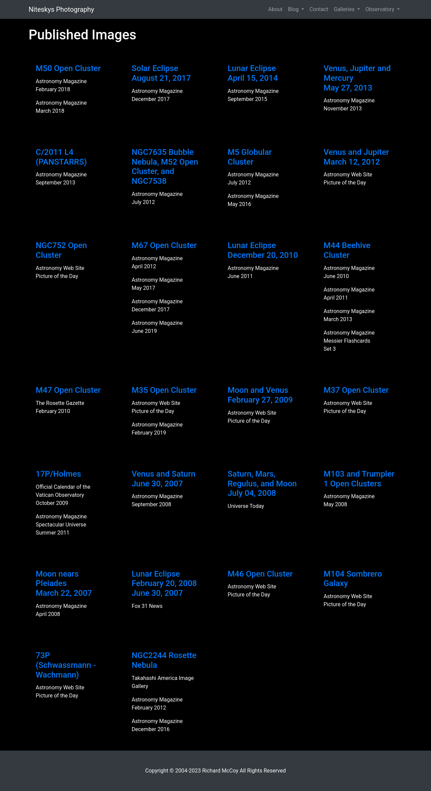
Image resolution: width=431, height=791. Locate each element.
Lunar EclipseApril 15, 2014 (253, 73)
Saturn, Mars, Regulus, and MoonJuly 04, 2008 (262, 483)
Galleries (345, 9)
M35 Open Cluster (164, 390)
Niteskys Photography (61, 9)
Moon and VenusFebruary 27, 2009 (260, 395)
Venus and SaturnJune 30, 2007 (163, 478)
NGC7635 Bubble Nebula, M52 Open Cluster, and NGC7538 (165, 166)
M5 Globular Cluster (250, 157)
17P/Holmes (58, 474)
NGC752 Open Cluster (61, 250)
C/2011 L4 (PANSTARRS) (61, 157)
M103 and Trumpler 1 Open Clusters (359, 478)
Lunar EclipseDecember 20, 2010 (263, 250)
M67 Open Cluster (164, 245)
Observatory (380, 9)
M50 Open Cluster (68, 68)
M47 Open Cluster (68, 390)
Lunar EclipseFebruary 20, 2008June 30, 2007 (164, 583)
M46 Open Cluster (260, 574)
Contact (318, 9)
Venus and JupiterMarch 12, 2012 (356, 157)
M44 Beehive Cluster (347, 250)
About (275, 9)
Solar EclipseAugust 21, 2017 (161, 73)
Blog (294, 9)
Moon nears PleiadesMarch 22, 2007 (64, 583)
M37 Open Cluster (356, 390)
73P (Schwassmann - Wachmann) (66, 665)
